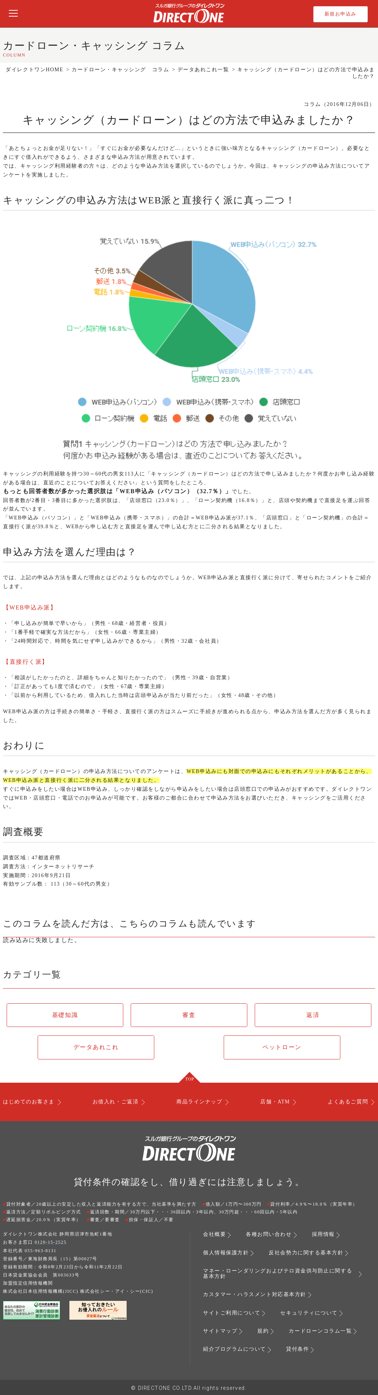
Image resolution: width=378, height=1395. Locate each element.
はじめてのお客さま (29, 1101)
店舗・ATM (275, 1101)
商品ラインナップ (199, 1101)
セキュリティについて (308, 1312)
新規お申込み (340, 14)
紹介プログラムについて (234, 1348)
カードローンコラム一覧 (320, 1330)
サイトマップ (220, 1330)
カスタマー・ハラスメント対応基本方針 (254, 1294)
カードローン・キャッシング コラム (120, 69)
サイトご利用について (231, 1312)
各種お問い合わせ (269, 1234)
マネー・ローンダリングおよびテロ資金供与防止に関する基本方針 (277, 1273)
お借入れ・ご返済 (115, 1101)
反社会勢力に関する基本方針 (306, 1252)
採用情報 (323, 1234)
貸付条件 (297, 1348)
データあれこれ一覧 (203, 69)
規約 (263, 1330)
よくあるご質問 (347, 1101)
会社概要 (214, 1234)
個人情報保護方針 (226, 1252)
